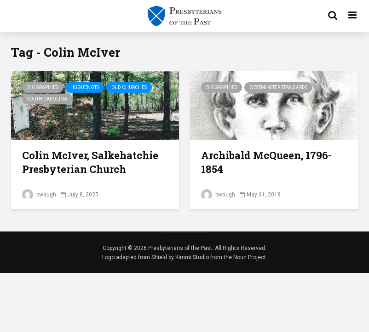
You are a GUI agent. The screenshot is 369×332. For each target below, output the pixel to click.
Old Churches (129, 87)
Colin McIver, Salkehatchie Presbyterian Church (90, 162)
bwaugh (39, 194)
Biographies (42, 87)
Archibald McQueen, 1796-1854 (266, 162)
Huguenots (84, 87)
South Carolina (47, 98)
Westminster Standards (278, 87)
